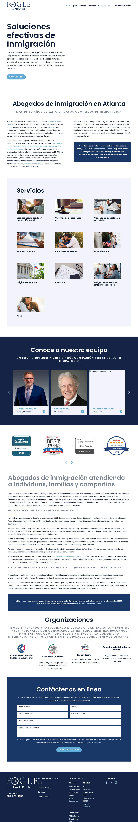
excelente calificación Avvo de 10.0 (68, 556)
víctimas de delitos (29, 164)
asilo (51, 143)
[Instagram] (116, 782)
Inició (40, 783)
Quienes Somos (44, 787)
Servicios (41, 792)
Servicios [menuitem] (92, 6)
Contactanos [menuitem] (104, 6)
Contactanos (43, 796)
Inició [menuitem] (68, 6)
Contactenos (16, 77)
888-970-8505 (123, 5)
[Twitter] (111, 782)
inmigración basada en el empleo (35, 146)
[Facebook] (106, 782)
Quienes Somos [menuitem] (79, 6)
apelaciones (16, 149)
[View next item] (72, 462)
